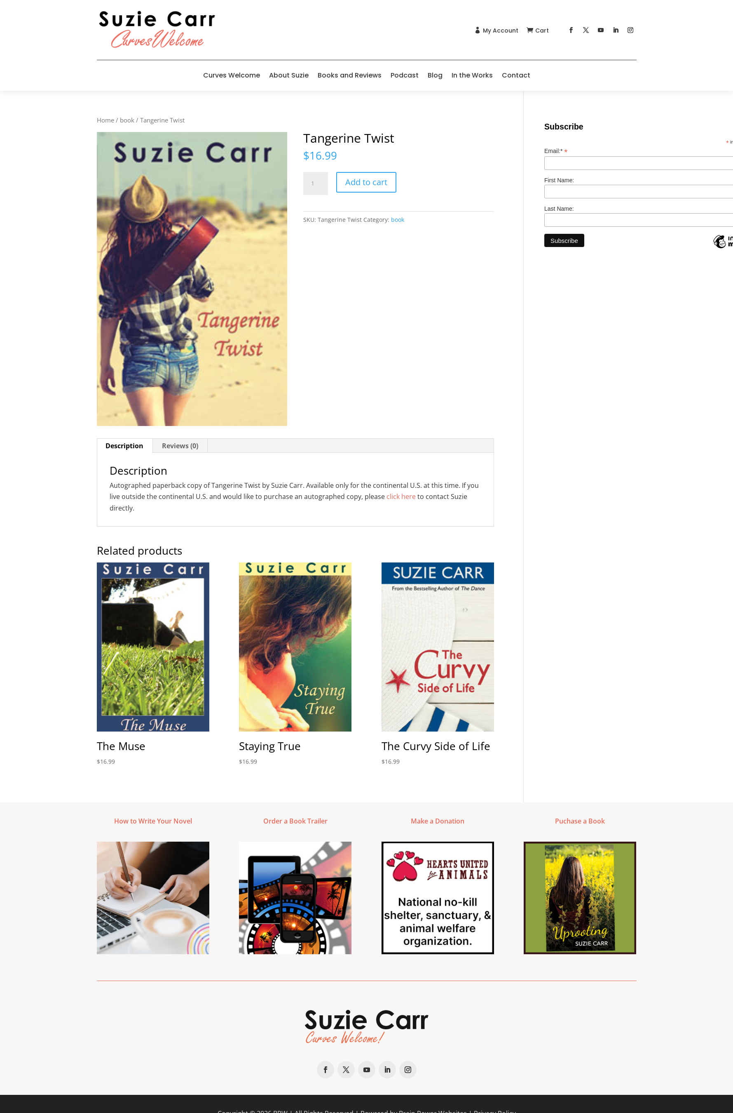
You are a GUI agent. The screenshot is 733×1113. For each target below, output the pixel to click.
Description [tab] (124, 445)
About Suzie (289, 75)
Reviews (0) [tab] (180, 445)
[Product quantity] (315, 183)
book (127, 120)
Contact (516, 75)
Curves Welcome (231, 75)
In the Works (472, 75)
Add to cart (366, 182)
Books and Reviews (350, 75)
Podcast (405, 75)
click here (401, 496)
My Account (500, 30)
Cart (542, 30)
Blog (435, 75)
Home (105, 120)
